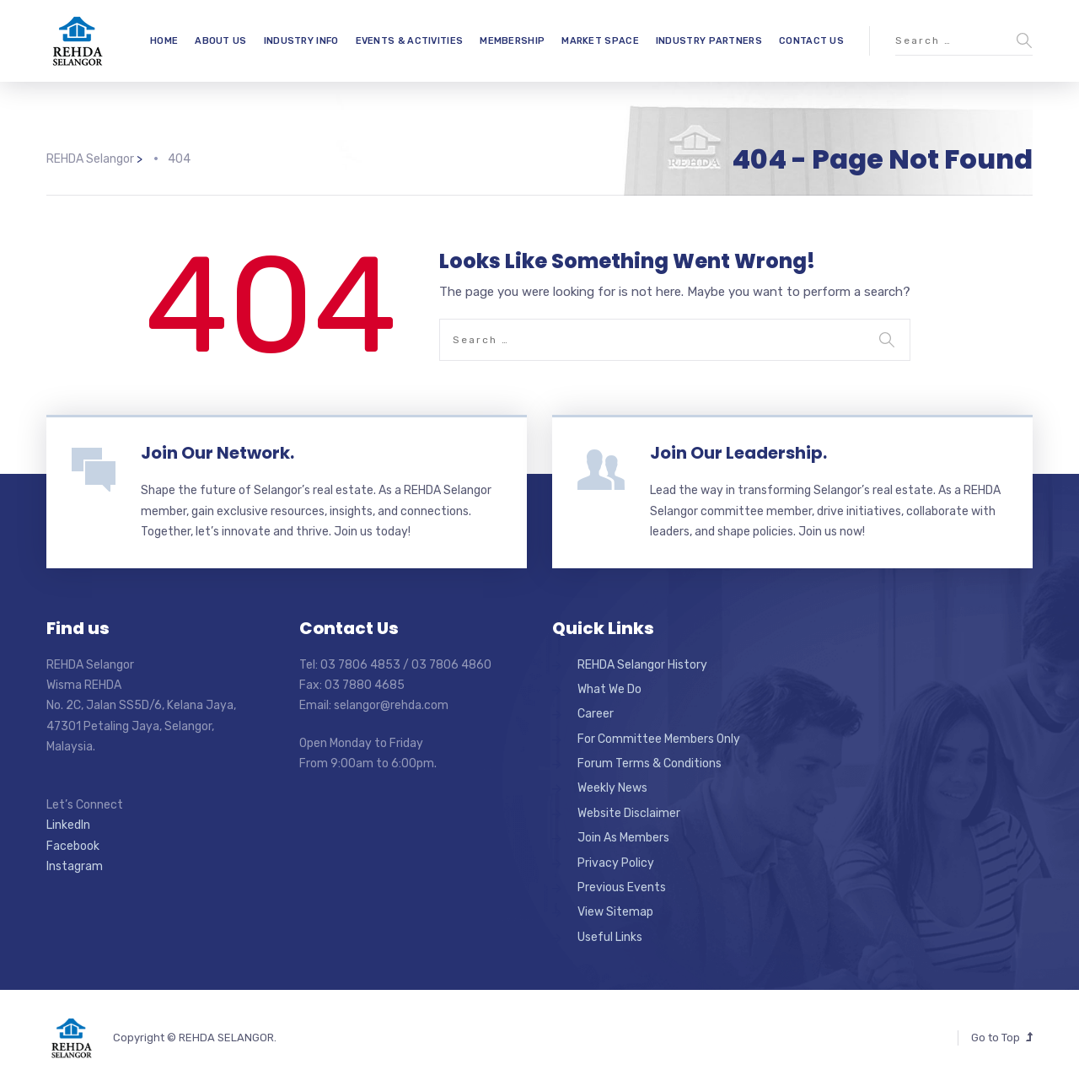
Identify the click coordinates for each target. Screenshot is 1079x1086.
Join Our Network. (217, 453)
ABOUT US (220, 40)
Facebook (72, 846)
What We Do (609, 689)
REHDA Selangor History (642, 665)
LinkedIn (68, 825)
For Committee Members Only (658, 739)
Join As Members (623, 838)
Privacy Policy (615, 863)
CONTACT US (811, 40)
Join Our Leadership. (738, 453)
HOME (164, 40)
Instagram (74, 866)
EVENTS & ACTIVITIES (410, 40)
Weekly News (612, 788)
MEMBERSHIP (512, 40)
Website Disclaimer (628, 813)
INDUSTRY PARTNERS (709, 40)
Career (595, 714)
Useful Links (609, 937)
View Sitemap (615, 912)
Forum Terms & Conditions (649, 763)
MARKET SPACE (600, 40)
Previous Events (621, 887)
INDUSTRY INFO (301, 40)
